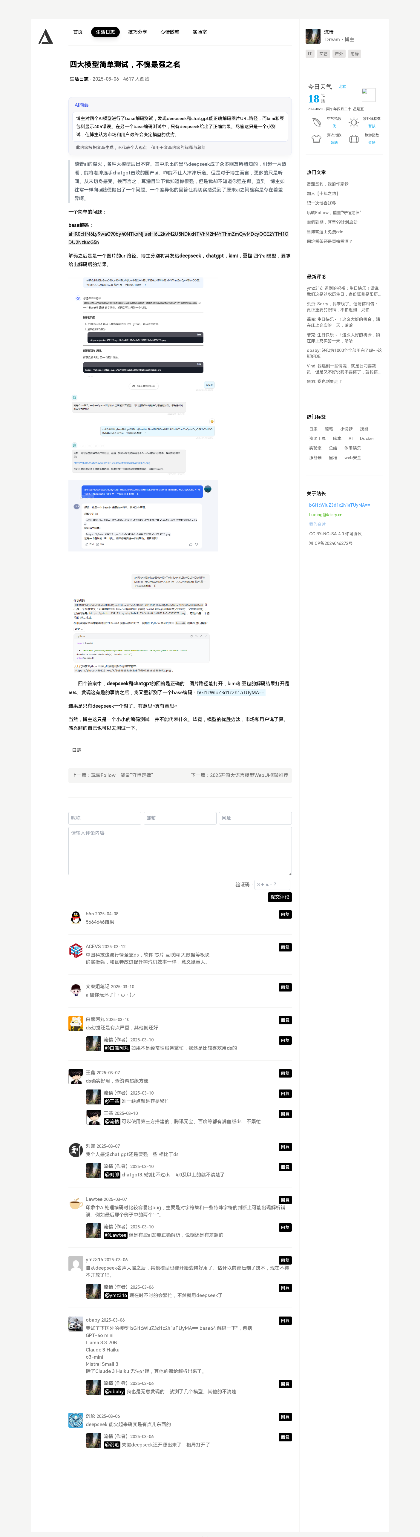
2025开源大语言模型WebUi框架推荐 (249, 775)
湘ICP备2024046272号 (330, 543)
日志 (77, 750)
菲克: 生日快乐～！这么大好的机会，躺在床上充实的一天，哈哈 (343, 322)
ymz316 (94, 1259)
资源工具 (317, 438)
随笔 (329, 429)
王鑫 (90, 1072)
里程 (333, 457)
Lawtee (94, 1199)
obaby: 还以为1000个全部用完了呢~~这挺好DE (344, 353)
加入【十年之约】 (323, 193)
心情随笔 (170, 32)
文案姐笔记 (98, 986)
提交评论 (279, 897)
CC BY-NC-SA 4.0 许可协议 (335, 533)
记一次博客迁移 (321, 203)
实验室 (200, 32)
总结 (333, 448)
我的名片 (317, 524)
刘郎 (90, 1146)
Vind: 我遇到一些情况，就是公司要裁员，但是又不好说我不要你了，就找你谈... (342, 369)
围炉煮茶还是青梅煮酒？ (330, 241)
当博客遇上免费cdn (325, 231)
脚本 (337, 438)
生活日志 (105, 32)
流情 (108, 1040)
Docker (367, 438)
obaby (93, 1320)
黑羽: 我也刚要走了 (324, 381)
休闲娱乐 (352, 448)
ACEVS (93, 946)
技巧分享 (137, 32)
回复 (285, 914)
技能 (364, 429)
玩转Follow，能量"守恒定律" (122, 775)
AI (351, 438)
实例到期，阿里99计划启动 (332, 222)
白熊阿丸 (95, 1019)
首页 (78, 32)
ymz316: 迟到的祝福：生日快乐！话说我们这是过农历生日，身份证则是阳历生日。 (344, 291)
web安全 (352, 457)
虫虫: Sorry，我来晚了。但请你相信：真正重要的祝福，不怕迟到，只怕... (342, 306)
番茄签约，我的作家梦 (328, 184)
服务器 (315, 457)
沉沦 (90, 1416)
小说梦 (346, 429)
